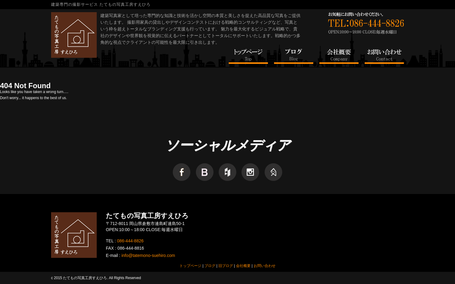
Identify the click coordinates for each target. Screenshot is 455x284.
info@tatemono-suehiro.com (148, 255)
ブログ (209, 266)
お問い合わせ (265, 266)
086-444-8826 (130, 240)
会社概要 (243, 266)
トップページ (190, 266)
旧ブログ (225, 266)
